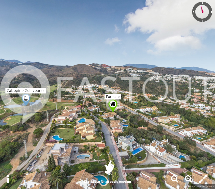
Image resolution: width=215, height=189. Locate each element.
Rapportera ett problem (203, 186)
